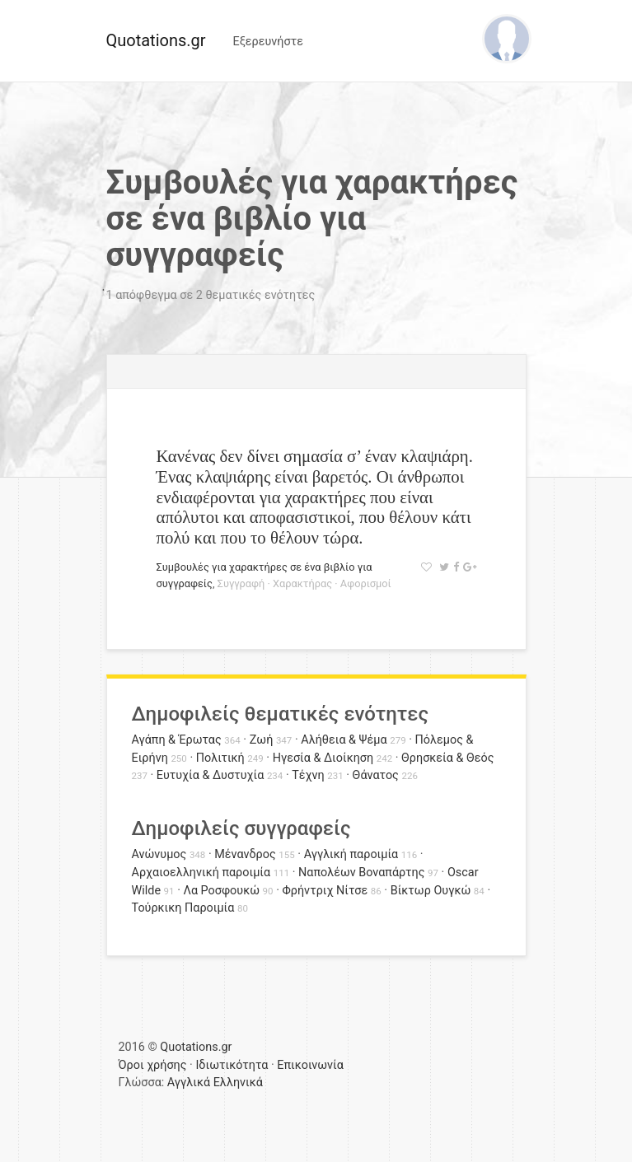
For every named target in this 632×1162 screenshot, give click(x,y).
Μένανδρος (245, 854)
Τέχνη (308, 775)
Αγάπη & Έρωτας (177, 740)
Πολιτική (220, 758)
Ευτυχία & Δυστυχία (210, 775)
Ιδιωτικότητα (231, 1065)
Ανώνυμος (159, 854)
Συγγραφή (241, 583)
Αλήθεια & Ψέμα (343, 740)
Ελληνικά (238, 1083)
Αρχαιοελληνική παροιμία (201, 873)
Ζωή (262, 740)
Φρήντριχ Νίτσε (324, 891)
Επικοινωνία (310, 1065)
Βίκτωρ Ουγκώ (431, 891)
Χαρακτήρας (302, 583)
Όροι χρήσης (153, 1065)
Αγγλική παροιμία (351, 854)
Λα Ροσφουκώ (221, 891)
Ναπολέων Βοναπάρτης (361, 873)
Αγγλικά (188, 1083)
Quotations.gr (156, 40)
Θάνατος (376, 775)
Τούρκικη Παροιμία (183, 908)
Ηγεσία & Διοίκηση (323, 758)
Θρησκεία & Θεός (447, 758)
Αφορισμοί (365, 583)
